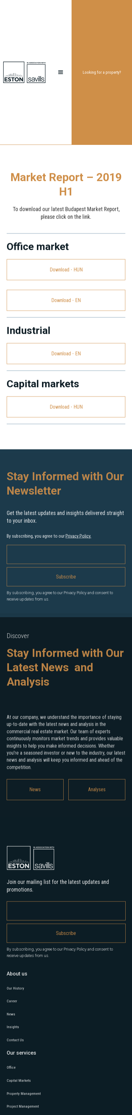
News (35, 792)
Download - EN (66, 300)
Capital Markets (19, 1083)
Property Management (24, 1096)
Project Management (23, 1109)
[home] (26, 72)
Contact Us (15, 1042)
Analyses (97, 792)
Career (12, 1003)
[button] (60, 72)
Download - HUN (66, 269)
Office (11, 1070)
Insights (13, 1029)
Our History (15, 990)
